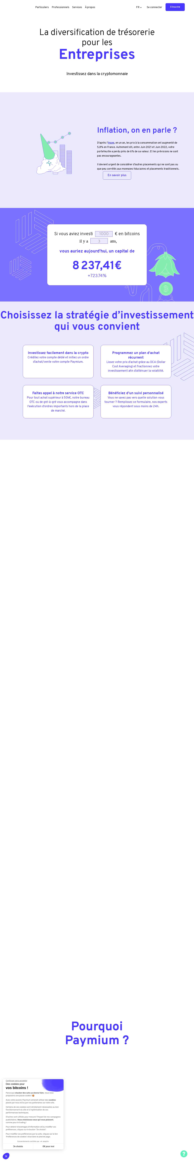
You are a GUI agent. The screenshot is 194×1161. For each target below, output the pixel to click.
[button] (42, 7)
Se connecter (154, 7)
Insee (111, 143)
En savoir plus (117, 175)
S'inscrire (175, 7)
